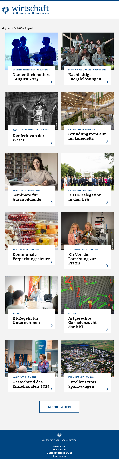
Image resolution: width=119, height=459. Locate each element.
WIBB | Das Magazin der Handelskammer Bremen (25, 9)
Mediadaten (59, 449)
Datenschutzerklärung (59, 452)
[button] (114, 10)
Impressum (59, 456)
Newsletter (59, 446)
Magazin (6, 28)
